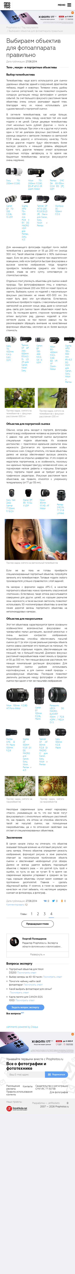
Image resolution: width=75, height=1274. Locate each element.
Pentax (40, 225)
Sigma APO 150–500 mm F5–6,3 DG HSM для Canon (68, 358)
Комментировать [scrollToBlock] (15, 904)
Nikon (39, 222)
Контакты (28, 1086)
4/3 (23, 239)
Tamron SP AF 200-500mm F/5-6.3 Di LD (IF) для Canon (25, 355)
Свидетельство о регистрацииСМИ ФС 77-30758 (51, 1087)
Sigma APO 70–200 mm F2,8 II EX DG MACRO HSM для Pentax (25, 220)
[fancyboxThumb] (14, 171)
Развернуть (36, 954)
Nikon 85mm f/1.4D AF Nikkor (44, 504)
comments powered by (22, 1026)
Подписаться (58, 1074)
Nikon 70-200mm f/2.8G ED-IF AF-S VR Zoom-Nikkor (35, 184)
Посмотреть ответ (26, 972)
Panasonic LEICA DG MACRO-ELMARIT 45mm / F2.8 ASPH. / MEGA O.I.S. (57, 714)
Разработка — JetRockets (46, 1103)
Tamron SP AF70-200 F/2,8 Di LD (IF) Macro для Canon (42, 211)
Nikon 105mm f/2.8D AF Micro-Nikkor (16, 707)
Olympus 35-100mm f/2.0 (59, 210)
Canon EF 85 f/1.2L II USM (27, 503)
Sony (24, 236)
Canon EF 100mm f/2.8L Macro (38, 713)
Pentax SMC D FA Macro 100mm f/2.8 (10, 745)
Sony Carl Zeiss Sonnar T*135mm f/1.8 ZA (10, 506)
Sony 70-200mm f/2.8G (13, 182)
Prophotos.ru (62, 1106)
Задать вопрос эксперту (25, 1007)
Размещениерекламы (13, 1087)
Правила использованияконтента (19, 1093)
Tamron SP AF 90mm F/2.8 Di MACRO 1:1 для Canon (43, 747)
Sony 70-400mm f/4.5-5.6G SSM (10, 353)
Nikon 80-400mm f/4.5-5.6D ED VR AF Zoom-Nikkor (53, 358)
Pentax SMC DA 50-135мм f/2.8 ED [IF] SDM (57, 184)
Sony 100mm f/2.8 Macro (58, 743)
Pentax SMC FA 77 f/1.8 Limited (60, 508)
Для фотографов (59, 1092)
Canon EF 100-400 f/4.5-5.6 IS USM (39, 354)
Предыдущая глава (37, 923)
